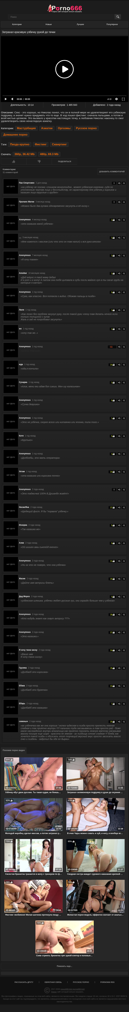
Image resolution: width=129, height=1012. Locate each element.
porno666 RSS (107, 982)
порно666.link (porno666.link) (72, 989)
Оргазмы (64, 128)
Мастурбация (26, 128)
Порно (53, 992)
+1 (119, 183)
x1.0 (109, 99)
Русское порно (86, 128)
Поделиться (64, 161)
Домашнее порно (15, 134)
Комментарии (9, 169)
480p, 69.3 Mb (49, 154)
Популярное (112, 24)
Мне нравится (13, 161)
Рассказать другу (23, 982)
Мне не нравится (39, 161)
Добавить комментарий (112, 172)
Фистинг (41, 144)
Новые (49, 24)
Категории (17, 24)
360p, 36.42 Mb (24, 154)
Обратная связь (53, 982)
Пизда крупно (19, 144)
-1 (124, 183)
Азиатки (47, 128)
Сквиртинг (59, 144)
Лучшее (80, 24)
